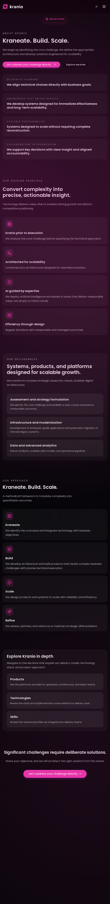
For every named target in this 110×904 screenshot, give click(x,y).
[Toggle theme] (96, 7)
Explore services (76, 64)
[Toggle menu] (104, 6)
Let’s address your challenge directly (31, 64)
